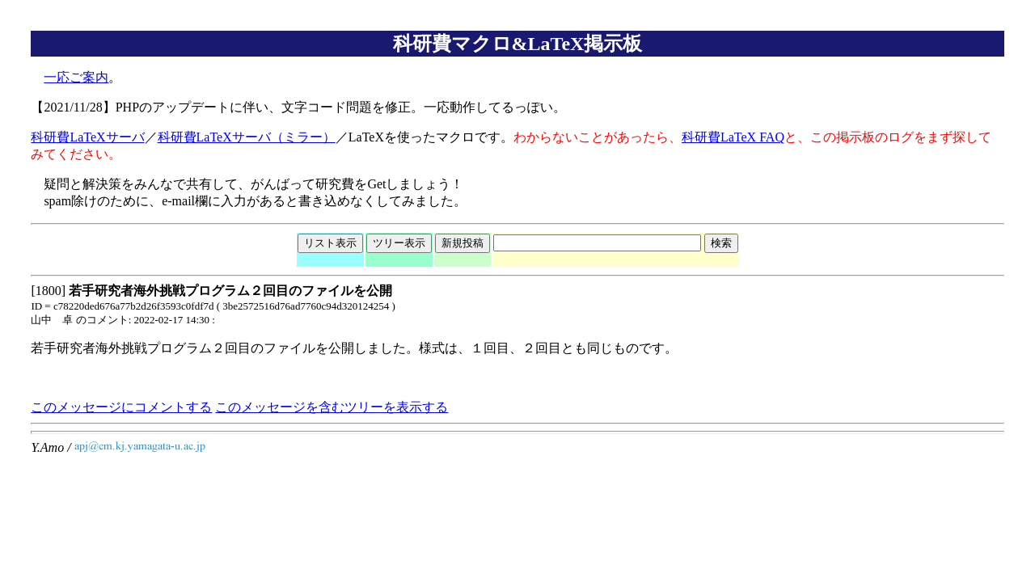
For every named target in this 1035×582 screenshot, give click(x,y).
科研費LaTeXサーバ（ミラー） (247, 137)
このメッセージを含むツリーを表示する (331, 407)
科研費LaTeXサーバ (87, 137)
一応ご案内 (76, 77)
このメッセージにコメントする (121, 407)
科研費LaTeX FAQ (733, 137)
